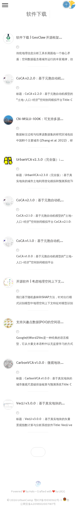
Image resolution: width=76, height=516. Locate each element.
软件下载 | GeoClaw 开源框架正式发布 (44, 37)
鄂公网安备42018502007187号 (44, 502)
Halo (32, 491)
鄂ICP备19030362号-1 (48, 500)
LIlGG (62, 491)
